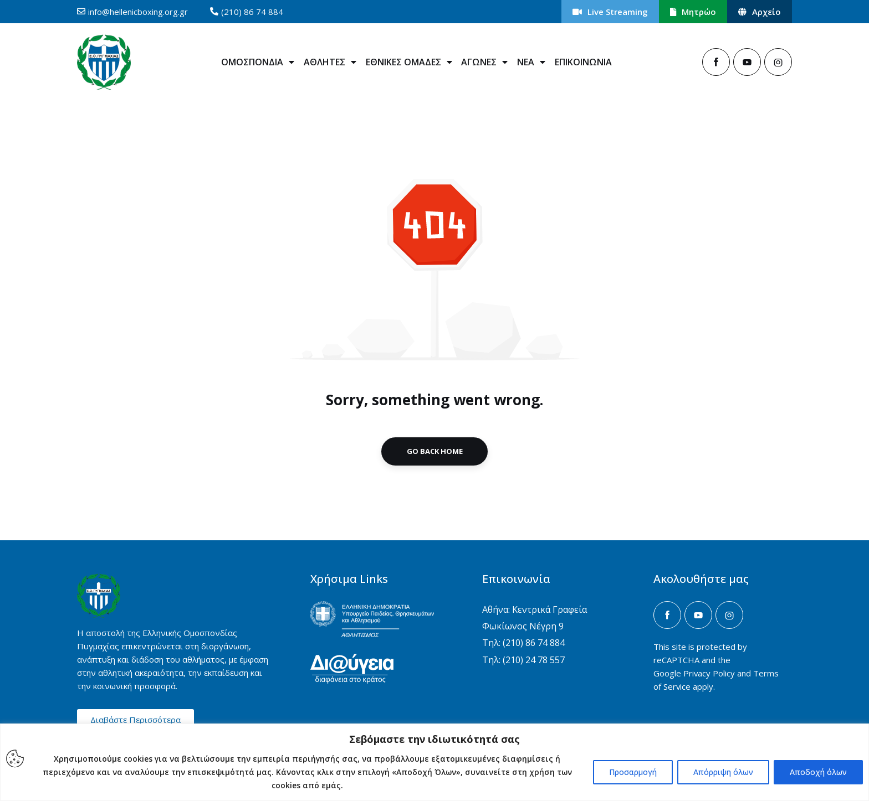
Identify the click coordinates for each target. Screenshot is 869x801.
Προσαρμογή (633, 772)
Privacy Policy (709, 673)
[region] (434, 762)
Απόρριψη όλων (723, 772)
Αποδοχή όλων (818, 772)
